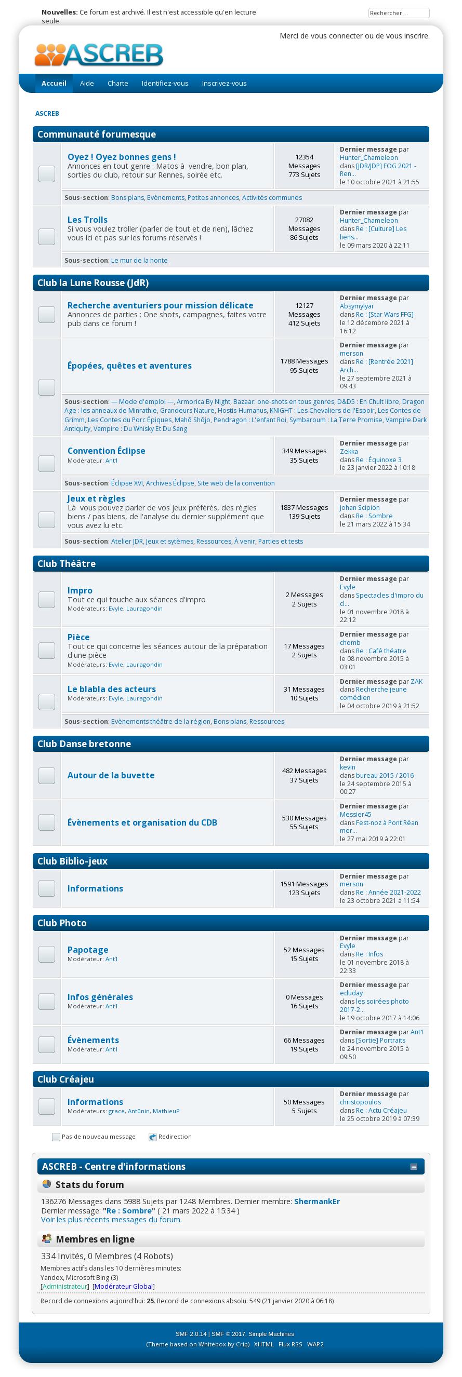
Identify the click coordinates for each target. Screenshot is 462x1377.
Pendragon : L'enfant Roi (250, 419)
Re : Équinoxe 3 (379, 459)
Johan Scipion (360, 507)
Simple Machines (271, 1334)
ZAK (417, 681)
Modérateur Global (124, 1286)
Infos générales (100, 997)
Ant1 (111, 460)
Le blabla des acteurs (112, 689)
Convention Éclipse (107, 450)
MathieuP (166, 1111)
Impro (80, 590)
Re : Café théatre (381, 650)
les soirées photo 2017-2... (374, 1005)
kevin (347, 767)
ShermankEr (317, 1201)
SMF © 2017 (228, 1334)
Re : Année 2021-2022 (388, 892)
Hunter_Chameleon (369, 157)
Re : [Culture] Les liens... (373, 232)
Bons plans (127, 197)
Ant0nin (139, 1111)
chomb (350, 642)
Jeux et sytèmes (169, 541)
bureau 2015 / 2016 (385, 775)
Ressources (213, 541)
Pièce (79, 637)
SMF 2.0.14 (191, 1334)
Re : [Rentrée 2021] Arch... (376, 365)
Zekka (349, 451)
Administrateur (65, 1286)
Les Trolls (88, 219)
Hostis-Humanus (242, 410)
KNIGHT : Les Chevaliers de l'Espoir (322, 410)
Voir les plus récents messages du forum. (111, 1219)
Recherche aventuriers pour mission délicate (161, 305)
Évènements (93, 1040)
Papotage (88, 949)
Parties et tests (280, 541)
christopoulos (360, 1102)
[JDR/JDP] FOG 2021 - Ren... (378, 170)
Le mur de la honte (139, 260)
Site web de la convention (236, 483)
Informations (95, 888)
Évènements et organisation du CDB (142, 822)
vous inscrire (407, 35)
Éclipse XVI (127, 483)
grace (117, 1111)
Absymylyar (357, 306)
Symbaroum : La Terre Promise (335, 419)
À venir (244, 541)
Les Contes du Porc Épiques (129, 419)
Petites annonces (213, 197)
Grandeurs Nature (187, 410)
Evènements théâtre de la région (160, 721)
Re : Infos (369, 954)
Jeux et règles (96, 498)
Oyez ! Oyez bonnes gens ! (122, 157)
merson (351, 353)
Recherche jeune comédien (373, 693)
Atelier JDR (127, 541)
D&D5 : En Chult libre (368, 401)
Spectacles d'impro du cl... (382, 599)
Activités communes (272, 197)
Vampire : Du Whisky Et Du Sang (140, 428)
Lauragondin (144, 608)
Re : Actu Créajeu (381, 1110)
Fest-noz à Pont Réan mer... (379, 826)
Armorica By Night (203, 401)
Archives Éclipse (170, 483)
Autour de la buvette (111, 775)
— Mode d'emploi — (142, 401)
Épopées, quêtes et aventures (130, 365)
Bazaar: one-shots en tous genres (283, 401)
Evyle (116, 608)
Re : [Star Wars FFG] (385, 314)
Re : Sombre (374, 515)
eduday (351, 993)
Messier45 (356, 814)
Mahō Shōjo (192, 419)
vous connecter (337, 35)
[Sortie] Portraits (380, 1040)
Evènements (165, 197)
